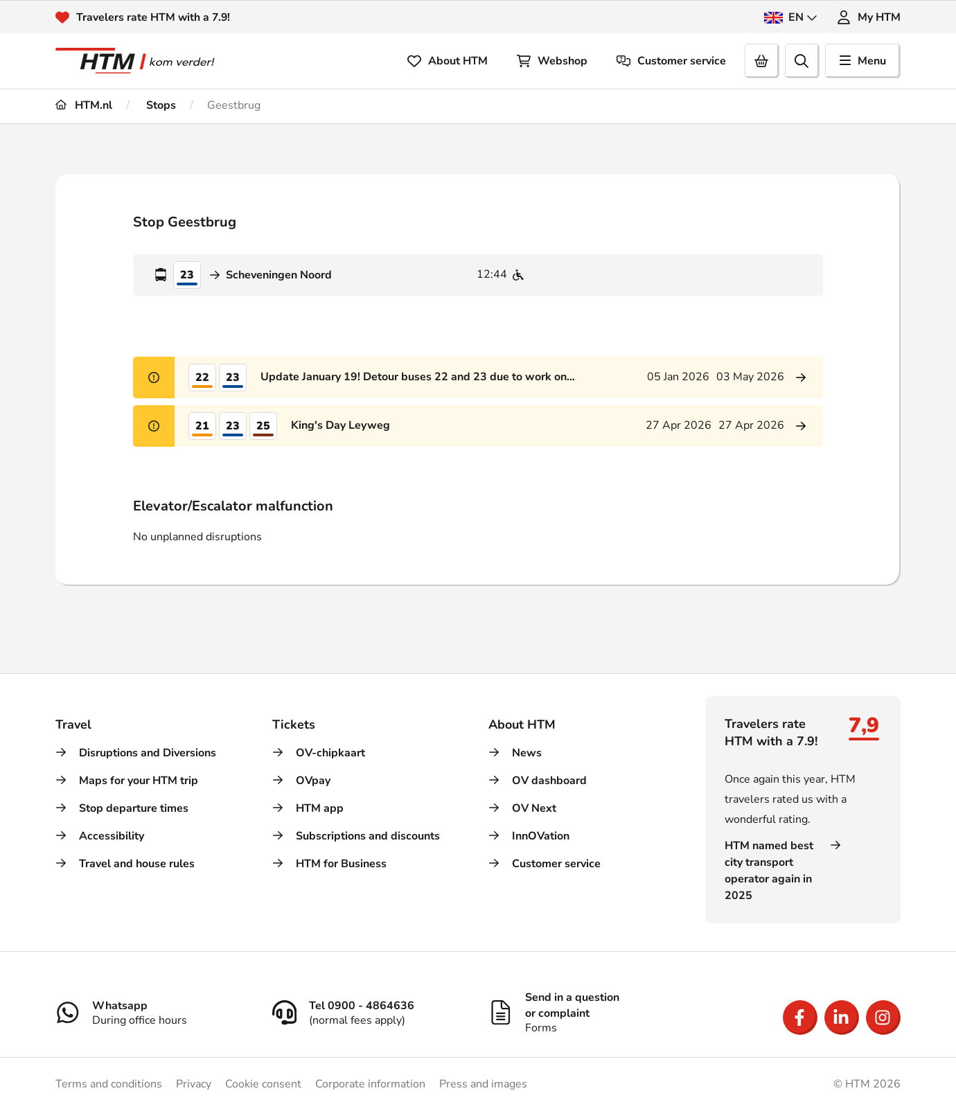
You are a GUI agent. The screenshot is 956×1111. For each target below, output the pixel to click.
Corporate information (370, 1084)
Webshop (552, 61)
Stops (159, 105)
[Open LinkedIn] (841, 1017)
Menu (863, 61)
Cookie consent (263, 1084)
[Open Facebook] (800, 1017)
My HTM (869, 17)
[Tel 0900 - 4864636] (370, 1012)
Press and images (483, 1084)
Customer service (671, 61)
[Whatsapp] (153, 1012)
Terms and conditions (108, 1084)
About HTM (447, 61)
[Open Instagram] (883, 1017)
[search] (802, 61)
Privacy (193, 1084)
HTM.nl (83, 105)
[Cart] (762, 61)
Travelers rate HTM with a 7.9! (154, 17)
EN (790, 17)
